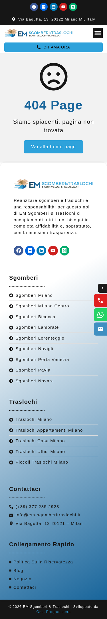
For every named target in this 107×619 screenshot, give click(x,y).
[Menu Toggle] (98, 33)
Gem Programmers (53, 612)
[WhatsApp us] (100, 314)
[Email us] (100, 329)
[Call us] (100, 300)
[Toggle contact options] (102, 288)
